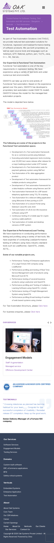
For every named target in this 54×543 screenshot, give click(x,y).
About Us (16, 526)
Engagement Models (12, 448)
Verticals (9, 24)
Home (6, 526)
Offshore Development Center (20, 370)
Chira (30, 537)
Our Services (10, 529)
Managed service (15, 366)
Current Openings (11, 523)
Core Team (8, 512)
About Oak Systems (12, 508)
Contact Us (25, 529)
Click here (42, 306)
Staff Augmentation (16, 362)
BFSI (5, 472)
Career (6, 519)
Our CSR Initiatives (11, 515)
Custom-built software (13, 465)
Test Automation (10, 495)
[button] (49, 322)
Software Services (11, 445)
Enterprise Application (12, 492)
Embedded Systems (12, 488)
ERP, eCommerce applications (16, 468)
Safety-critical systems (13, 476)
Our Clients (40, 526)
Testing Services (10, 452)
